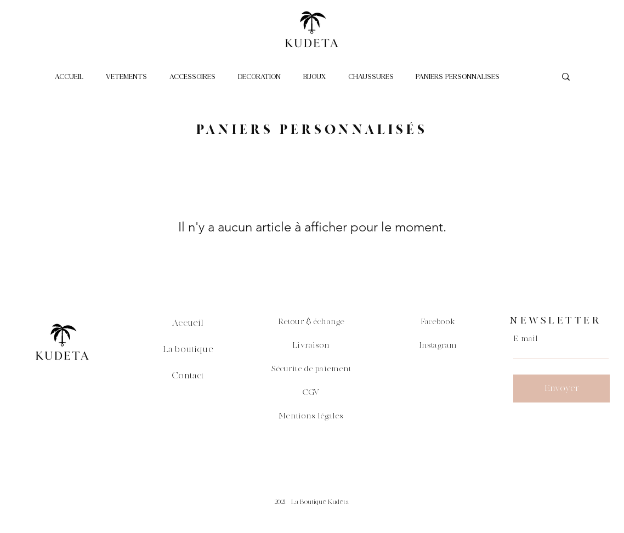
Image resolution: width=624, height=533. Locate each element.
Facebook (438, 321)
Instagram (438, 345)
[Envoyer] (561, 388)
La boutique (188, 349)
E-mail (525, 339)
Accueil (187, 323)
